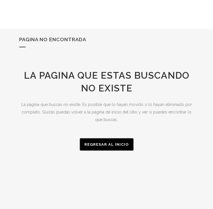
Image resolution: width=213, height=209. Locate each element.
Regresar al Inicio (106, 144)
